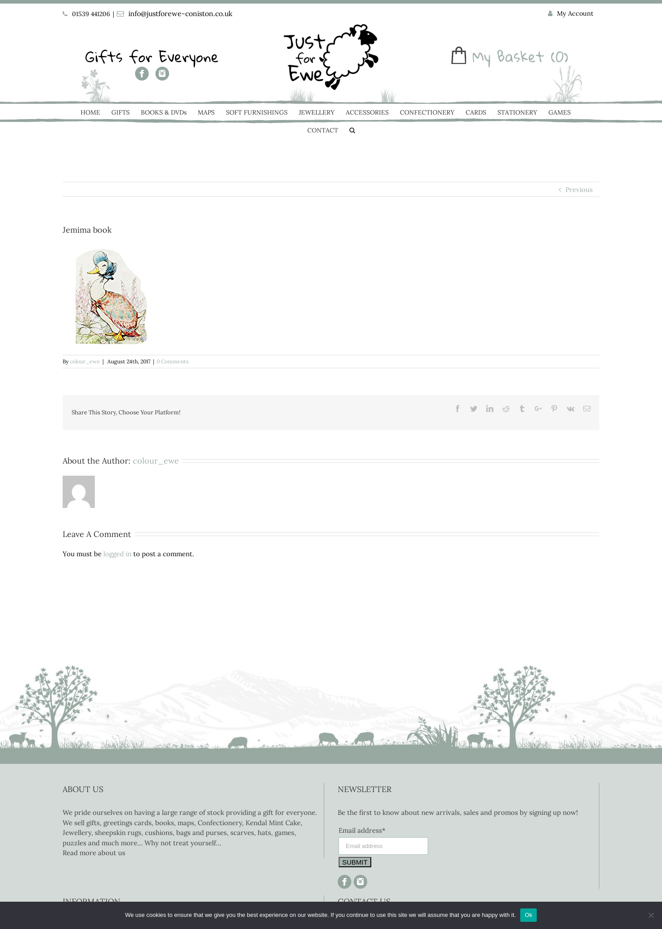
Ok (528, 915)
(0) (560, 57)
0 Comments (173, 361)
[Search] (352, 131)
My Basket (508, 57)
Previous (579, 189)
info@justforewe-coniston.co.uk (180, 13)
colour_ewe (85, 361)
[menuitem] (570, 14)
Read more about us (94, 852)
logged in (117, 554)
